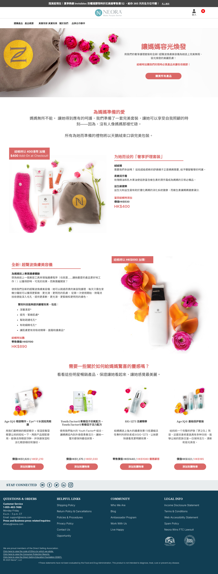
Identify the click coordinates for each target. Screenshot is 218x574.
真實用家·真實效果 (48, 23)
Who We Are (118, 505)
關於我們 (63, 23)
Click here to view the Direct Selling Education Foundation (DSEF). (32, 557)
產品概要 (29, 23)
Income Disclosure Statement (181, 505)
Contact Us (63, 529)
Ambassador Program (123, 517)
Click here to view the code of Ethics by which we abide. (28, 551)
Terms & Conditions (176, 511)
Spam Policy (171, 523)
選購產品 (18, 23)
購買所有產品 (163, 76)
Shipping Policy (66, 505)
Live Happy (117, 529)
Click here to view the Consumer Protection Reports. (26, 554)
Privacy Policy (65, 523)
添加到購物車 (27, 466)
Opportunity (64, 535)
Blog (113, 511)
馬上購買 (165, 4)
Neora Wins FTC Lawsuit (179, 529)
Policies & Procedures (70, 517)
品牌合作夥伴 (78, 23)
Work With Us (119, 523)
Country (203, 10)
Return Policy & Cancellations (74, 511)
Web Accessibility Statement (181, 517)
